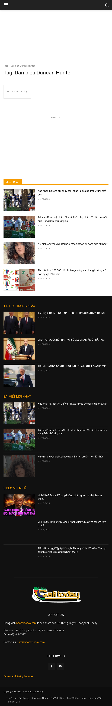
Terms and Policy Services (18, 676)
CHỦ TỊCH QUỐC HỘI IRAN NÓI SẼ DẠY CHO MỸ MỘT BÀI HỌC (71, 339)
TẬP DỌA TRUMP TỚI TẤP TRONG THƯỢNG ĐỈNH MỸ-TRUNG (71, 313)
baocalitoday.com (26, 623)
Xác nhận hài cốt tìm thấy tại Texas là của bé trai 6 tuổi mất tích (72, 403)
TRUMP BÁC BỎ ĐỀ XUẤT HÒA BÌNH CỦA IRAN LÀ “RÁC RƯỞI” (72, 366)
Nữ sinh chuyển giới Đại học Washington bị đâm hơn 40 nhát (72, 244)
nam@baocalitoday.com (31, 642)
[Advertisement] (56, 36)
